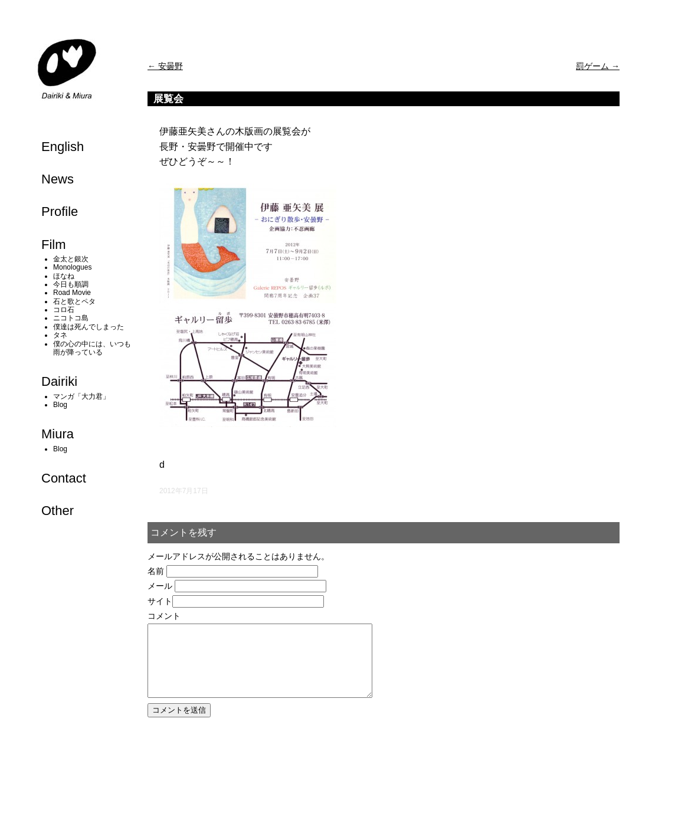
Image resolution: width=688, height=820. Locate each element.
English (62, 146)
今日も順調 (71, 284)
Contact (63, 478)
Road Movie (72, 292)
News (57, 179)
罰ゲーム (598, 66)
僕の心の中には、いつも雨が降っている (92, 348)
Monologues (72, 267)
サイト (160, 601)
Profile (59, 211)
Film (53, 244)
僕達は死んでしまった (88, 327)
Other (57, 510)
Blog (60, 405)
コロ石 (63, 310)
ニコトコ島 (71, 318)
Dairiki (59, 381)
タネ (60, 335)
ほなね (63, 276)
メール (160, 586)
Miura (57, 434)
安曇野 (165, 66)
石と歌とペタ (74, 301)
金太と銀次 (71, 259)
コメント (164, 616)
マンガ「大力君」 (81, 396)
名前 (156, 571)
